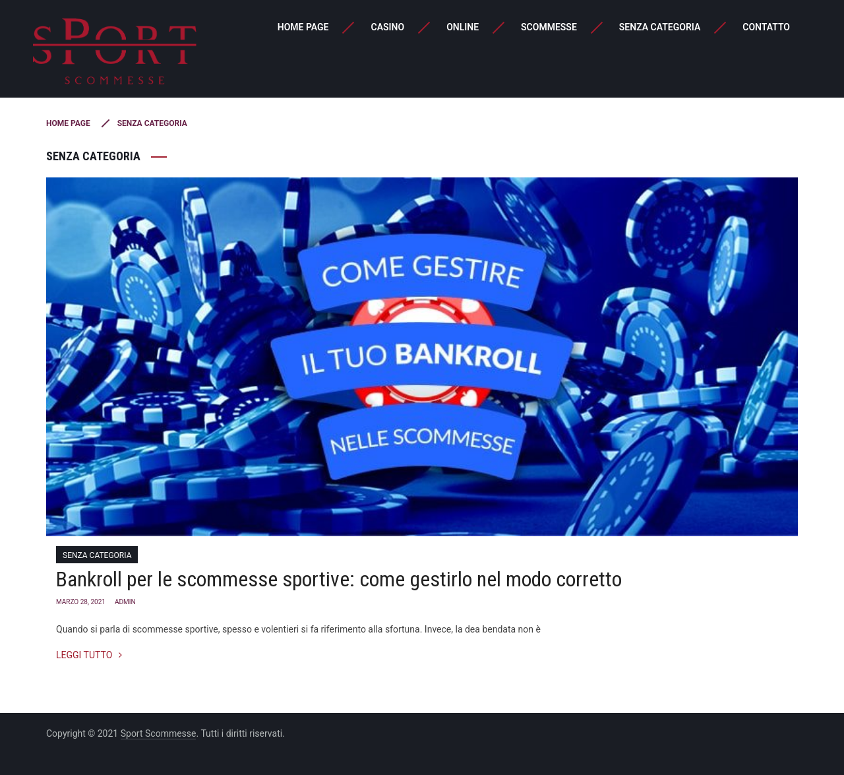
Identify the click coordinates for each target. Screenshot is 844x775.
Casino (387, 27)
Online (462, 27)
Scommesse (549, 27)
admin (125, 601)
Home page (303, 27)
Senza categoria (659, 27)
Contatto (766, 27)
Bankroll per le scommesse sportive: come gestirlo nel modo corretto (339, 579)
